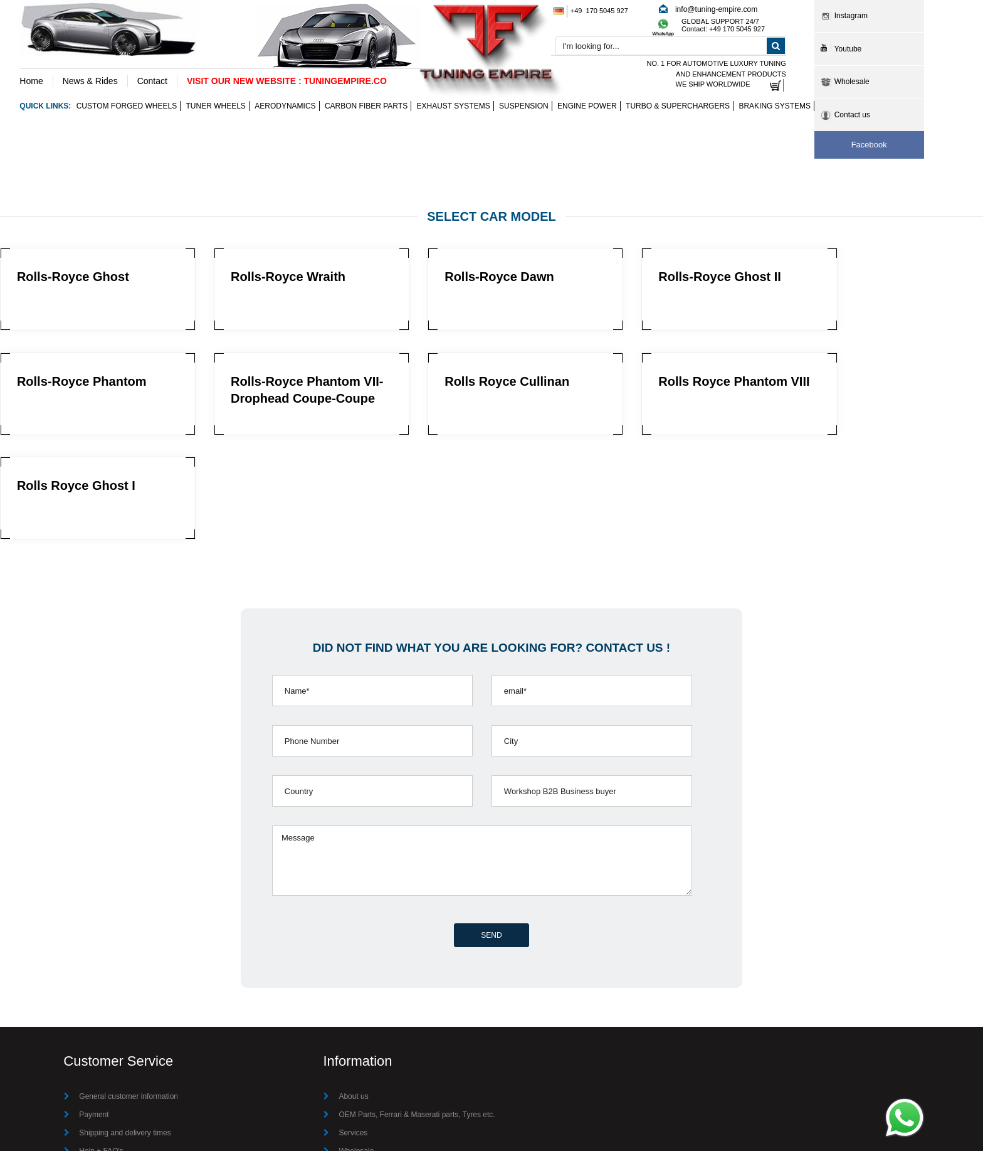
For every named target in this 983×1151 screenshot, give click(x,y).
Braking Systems (775, 106)
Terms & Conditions (111, 1065)
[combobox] (670, 46)
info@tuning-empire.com (716, 9)
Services (353, 1029)
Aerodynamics (285, 106)
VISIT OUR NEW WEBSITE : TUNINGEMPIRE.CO (287, 81)
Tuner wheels (216, 106)
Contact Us (357, 1065)
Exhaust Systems (453, 106)
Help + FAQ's (101, 1047)
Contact (152, 81)
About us (353, 993)
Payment (93, 1011)
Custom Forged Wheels (126, 106)
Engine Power (587, 106)
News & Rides (90, 81)
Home (31, 81)
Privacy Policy (102, 1083)
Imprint (350, 1083)
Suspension (524, 106)
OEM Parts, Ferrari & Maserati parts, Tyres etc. (417, 1011)
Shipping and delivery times (125, 1029)
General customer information (128, 993)
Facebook (869, 144)
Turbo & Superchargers (678, 106)
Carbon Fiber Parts (366, 106)
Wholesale (356, 1047)
